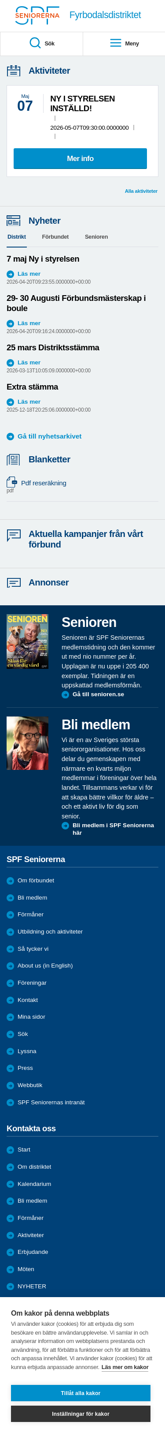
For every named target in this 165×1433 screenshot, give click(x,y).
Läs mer (29, 273)
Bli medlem (32, 897)
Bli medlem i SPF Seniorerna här (113, 829)
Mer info (80, 158)
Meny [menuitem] (124, 43)
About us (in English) (45, 965)
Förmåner (31, 914)
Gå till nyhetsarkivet (49, 436)
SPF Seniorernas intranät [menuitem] (51, 1102)
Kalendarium (34, 1184)
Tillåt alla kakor (81, 1393)
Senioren (96, 236)
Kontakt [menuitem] (28, 1000)
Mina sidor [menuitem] (31, 1016)
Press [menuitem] (25, 1068)
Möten (26, 1269)
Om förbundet (36, 880)
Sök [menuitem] (42, 43)
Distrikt (16, 236)
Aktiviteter (31, 1235)
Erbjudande (33, 1252)
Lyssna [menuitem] (27, 1051)
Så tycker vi (33, 948)
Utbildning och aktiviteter (50, 931)
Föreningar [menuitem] (32, 982)
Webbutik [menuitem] (30, 1085)
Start (24, 1149)
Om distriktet (34, 1166)
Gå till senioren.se (98, 694)
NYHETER (32, 1286)
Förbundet (55, 236)
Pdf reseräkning (78, 486)
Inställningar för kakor (81, 1414)
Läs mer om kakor (125, 1367)
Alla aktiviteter (141, 191)
